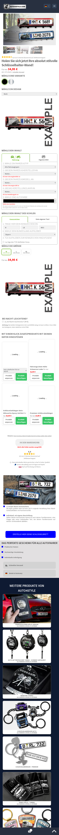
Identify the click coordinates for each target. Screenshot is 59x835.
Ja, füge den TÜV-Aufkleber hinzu (16, 242)
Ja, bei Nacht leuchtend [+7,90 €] (15, 322)
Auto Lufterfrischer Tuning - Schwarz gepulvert (27, 660)
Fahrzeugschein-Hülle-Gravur (26, 625)
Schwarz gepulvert (4, 81)
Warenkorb (16, 830)
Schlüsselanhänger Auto (27, 732)
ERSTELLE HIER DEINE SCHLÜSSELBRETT (30, 534)
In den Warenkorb (29, 442)
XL (26, 252)
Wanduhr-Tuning (27, 696)
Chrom (11, 81)
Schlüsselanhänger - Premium (27, 767)
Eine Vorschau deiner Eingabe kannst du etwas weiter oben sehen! (33, 436)
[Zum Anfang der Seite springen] (54, 830)
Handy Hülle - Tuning (27, 803)
